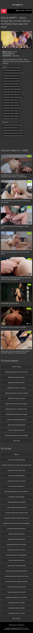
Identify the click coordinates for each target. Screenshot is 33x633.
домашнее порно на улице (11, 116)
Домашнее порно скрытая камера (13, 130)
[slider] (8, 47)
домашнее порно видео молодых (13, 97)
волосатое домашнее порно (12, 75)
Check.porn (20, 625)
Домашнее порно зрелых (11, 127)
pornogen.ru (17, 4)
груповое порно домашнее (11, 78)
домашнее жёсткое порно (11, 83)
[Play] (2, 47)
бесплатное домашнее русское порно (14, 73)
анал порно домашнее (15, 67)
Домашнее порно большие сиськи (13, 125)
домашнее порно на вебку (11, 113)
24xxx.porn (12, 625)
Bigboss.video (20, 10)
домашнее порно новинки (11, 118)
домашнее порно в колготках (12, 86)
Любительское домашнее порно (13, 133)
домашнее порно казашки (11, 102)
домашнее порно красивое (11, 105)
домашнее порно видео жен (12, 91)
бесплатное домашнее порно (12, 70)
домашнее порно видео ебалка (13, 89)
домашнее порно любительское (13, 108)
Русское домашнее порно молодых (14, 135)
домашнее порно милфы (11, 110)
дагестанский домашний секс (12, 81)
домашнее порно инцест (11, 100)
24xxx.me (29, 10)
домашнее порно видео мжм (12, 94)
